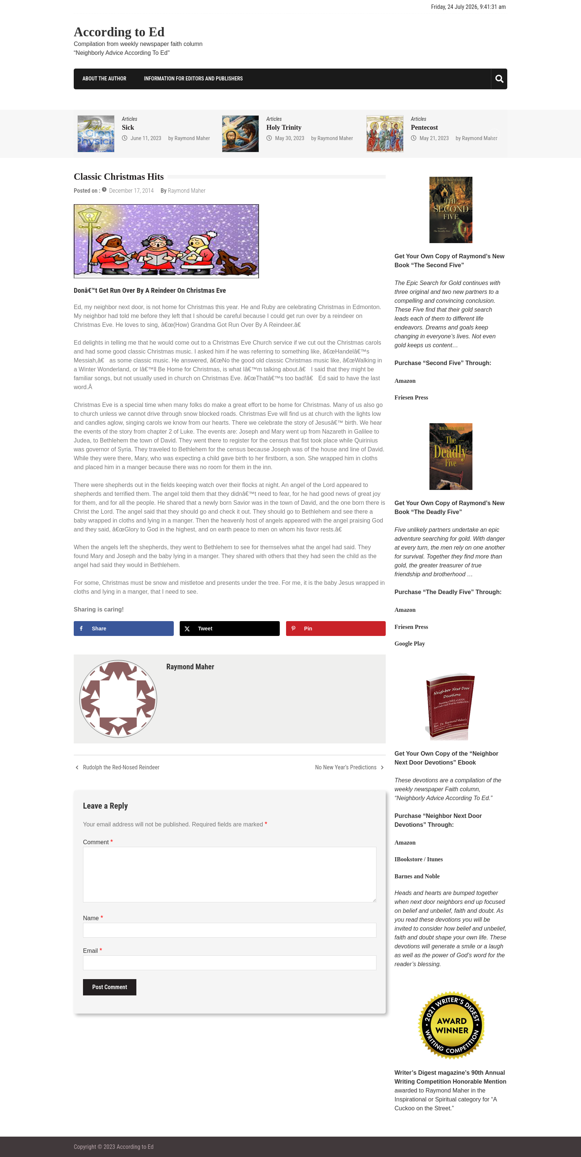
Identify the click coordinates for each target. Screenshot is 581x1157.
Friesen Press (411, 397)
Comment (98, 842)
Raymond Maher (192, 138)
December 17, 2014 (131, 190)
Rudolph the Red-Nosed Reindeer (121, 766)
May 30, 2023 (289, 138)
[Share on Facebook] (124, 628)
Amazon (405, 381)
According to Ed (119, 32)
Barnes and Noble (417, 876)
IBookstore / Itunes (419, 859)
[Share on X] (230, 628)
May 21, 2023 (434, 138)
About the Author (102, 79)
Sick (128, 127)
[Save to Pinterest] (336, 628)
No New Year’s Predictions (345, 766)
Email (92, 950)
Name (93, 918)
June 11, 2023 (145, 138)
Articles (129, 119)
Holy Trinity (284, 127)
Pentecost (424, 127)
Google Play (410, 643)
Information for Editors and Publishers (191, 79)
